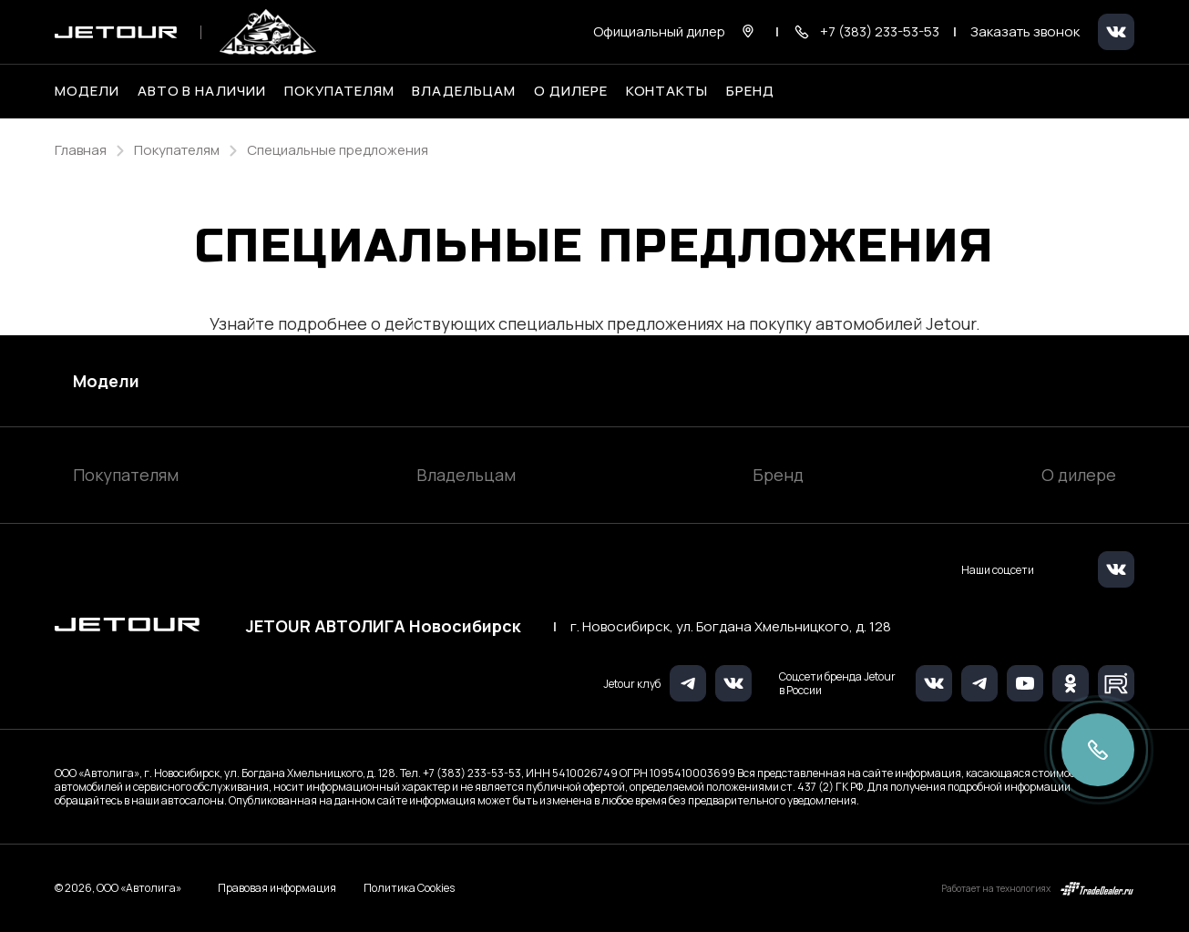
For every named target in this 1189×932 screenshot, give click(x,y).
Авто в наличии (202, 91)
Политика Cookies (409, 888)
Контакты (667, 91)
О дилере (571, 91)
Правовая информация (277, 888)
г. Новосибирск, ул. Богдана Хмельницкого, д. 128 (730, 627)
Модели (106, 381)
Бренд (778, 475)
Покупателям (126, 475)
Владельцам (466, 475)
